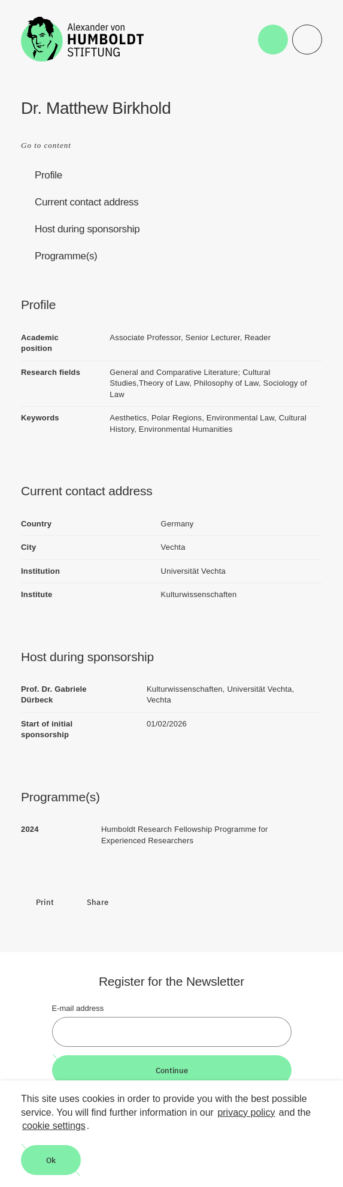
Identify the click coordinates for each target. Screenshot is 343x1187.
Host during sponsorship (87, 229)
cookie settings (54, 1126)
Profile (48, 175)
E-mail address (78, 1008)
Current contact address (86, 202)
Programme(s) (66, 256)
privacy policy (246, 1112)
